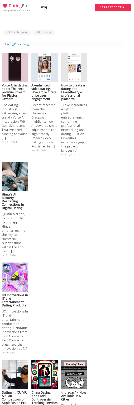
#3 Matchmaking (17, 32)
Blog (26, 44)
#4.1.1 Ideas (43, 32)
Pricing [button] (43, 7)
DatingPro (12, 44)
